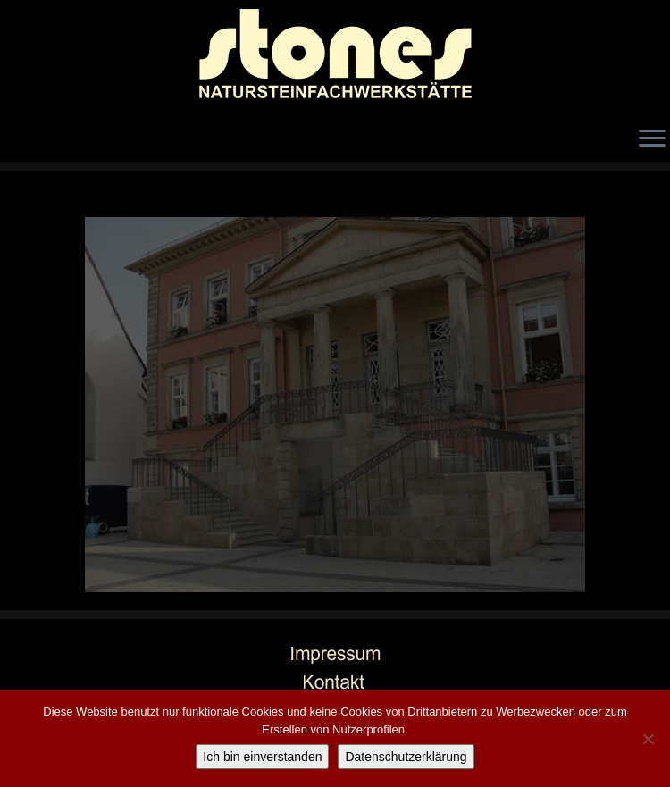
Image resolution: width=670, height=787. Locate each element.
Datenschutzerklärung (405, 756)
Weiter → (624, 203)
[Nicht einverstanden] (648, 739)
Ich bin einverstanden (262, 756)
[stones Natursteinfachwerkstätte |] (335, 58)
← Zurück (48, 203)
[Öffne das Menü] (652, 139)
